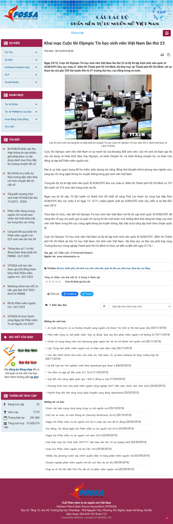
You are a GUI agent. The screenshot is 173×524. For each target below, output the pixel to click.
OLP (7, 74)
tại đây (34, 377)
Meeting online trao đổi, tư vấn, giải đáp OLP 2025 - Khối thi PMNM (23, 290)
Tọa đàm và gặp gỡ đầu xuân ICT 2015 (69, 372)
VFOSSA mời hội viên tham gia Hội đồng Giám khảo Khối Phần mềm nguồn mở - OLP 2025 (22, 271)
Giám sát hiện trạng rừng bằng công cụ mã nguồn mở (77, 408)
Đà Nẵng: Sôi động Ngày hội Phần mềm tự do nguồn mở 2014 (82, 428)
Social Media (12, 82)
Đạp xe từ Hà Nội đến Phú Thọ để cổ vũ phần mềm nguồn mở (82, 469)
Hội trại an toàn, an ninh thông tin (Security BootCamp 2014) (81, 415)
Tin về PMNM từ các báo (18, 111)
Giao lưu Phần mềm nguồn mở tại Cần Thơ (71, 449)
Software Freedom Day (17, 67)
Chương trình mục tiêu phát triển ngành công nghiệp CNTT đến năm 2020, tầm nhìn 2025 (98, 386)
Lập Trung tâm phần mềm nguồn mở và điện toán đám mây (81, 348)
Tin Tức (9, 52)
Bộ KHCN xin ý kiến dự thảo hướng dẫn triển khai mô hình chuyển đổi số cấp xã (23, 179)
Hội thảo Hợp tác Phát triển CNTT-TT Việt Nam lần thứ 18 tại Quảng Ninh (88, 442)
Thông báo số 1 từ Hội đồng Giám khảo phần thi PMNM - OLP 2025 (22, 252)
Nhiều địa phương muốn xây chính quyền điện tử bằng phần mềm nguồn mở (90, 455)
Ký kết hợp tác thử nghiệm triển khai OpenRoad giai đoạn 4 (81, 365)
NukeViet (78, 517)
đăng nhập (26, 369)
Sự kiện (9, 59)
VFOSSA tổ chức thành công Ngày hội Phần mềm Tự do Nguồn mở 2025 (23, 320)
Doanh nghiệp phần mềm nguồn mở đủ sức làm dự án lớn (80, 462)
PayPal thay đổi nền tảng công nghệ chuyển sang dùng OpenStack (85, 392)
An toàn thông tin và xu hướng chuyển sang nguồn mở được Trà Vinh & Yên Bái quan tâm (98, 328)
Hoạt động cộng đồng (16, 119)
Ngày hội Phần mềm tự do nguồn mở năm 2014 (74, 435)
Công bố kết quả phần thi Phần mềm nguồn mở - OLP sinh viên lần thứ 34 (22, 235)
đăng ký (13, 369)
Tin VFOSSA (11, 104)
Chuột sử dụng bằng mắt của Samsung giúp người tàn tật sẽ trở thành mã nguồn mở (96, 341)
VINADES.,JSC (104, 517)
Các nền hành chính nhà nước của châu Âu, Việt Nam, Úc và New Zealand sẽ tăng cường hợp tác (103, 355)
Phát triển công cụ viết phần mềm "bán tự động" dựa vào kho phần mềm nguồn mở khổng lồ (100, 334)
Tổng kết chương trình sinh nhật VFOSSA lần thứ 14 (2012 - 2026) (23, 198)
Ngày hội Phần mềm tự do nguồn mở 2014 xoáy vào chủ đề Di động (86, 421)
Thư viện (9, 126)
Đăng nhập (77, 32)
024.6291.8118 (88, 514)
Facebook (70, 294)
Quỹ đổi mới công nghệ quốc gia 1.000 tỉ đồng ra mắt (78, 379)
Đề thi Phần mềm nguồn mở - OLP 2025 (22, 305)
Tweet (87, 294)
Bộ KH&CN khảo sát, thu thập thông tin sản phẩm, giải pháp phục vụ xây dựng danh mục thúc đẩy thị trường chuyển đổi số (22, 156)
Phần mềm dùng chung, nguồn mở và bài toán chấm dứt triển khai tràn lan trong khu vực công (21, 216)
